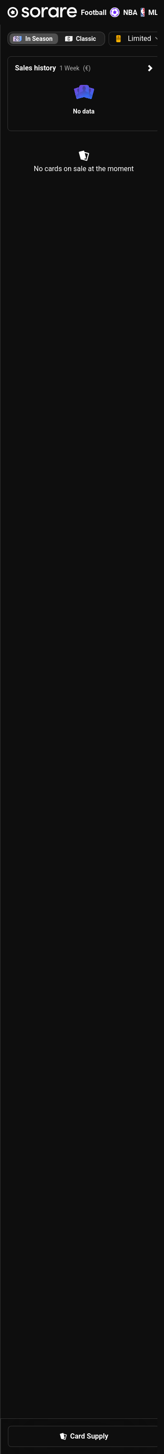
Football (100, 12)
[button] (84, 1436)
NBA (134, 12)
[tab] (80, 39)
